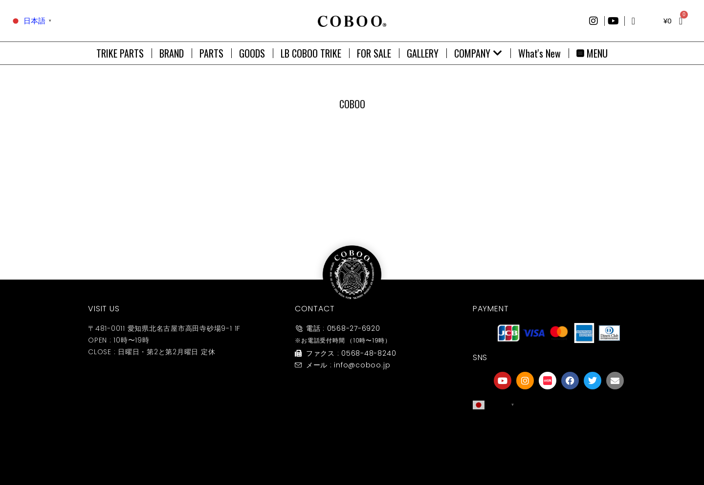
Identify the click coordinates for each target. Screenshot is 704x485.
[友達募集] (559, 433)
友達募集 (559, 452)
